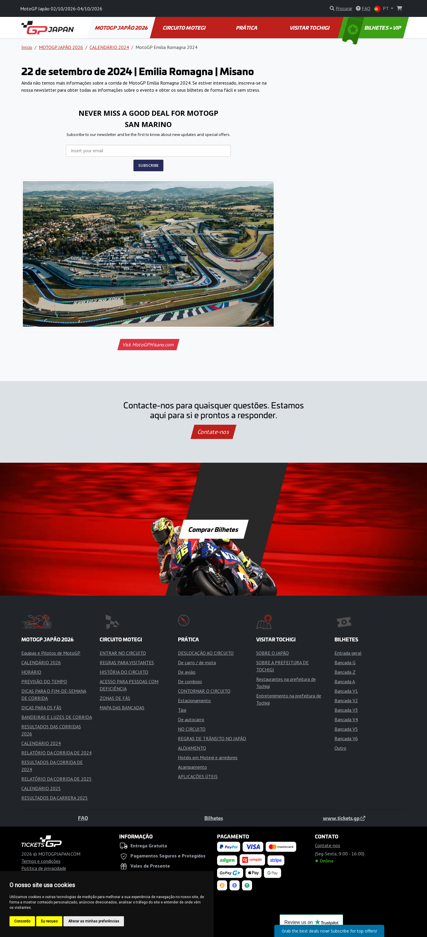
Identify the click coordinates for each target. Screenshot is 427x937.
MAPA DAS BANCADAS (122, 708)
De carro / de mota (197, 662)
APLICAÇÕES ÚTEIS (198, 776)
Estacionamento (194, 700)
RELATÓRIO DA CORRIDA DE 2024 (56, 753)
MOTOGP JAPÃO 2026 (121, 27)
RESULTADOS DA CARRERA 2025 (54, 798)
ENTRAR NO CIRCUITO (123, 653)
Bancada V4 (346, 719)
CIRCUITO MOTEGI (184, 27)
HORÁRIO (31, 672)
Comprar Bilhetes (213, 529)
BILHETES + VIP (372, 27)
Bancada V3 (346, 710)
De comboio (190, 681)
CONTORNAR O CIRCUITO (204, 691)
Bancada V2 (346, 700)
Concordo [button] (22, 921)
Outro (340, 748)
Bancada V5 (346, 729)
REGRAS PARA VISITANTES (127, 662)
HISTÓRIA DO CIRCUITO (124, 672)
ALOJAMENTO (192, 748)
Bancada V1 (346, 691)
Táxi (182, 710)
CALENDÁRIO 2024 (109, 47)
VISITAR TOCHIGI (310, 27)
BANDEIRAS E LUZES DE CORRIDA (56, 717)
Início (26, 47)
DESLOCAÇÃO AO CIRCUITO (206, 653)
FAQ (83, 818)
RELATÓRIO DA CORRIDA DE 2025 (56, 779)
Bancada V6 (346, 738)
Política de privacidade (43, 868)
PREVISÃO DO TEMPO (44, 681)
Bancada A (344, 681)
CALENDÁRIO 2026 (41, 662)
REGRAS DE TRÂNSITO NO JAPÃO (212, 738)
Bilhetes (213, 818)
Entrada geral (347, 653)
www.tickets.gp (344, 818)
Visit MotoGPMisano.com (148, 345)
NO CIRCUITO (191, 729)
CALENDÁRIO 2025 (41, 788)
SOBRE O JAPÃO (272, 653)
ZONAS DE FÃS (115, 698)
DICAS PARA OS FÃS (41, 708)
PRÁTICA (247, 27)
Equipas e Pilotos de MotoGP (50, 653)
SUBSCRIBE (148, 165)
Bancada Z (345, 672)
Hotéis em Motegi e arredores (208, 757)
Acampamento (192, 767)
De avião (186, 672)
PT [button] (382, 8)
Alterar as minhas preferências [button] (93, 921)
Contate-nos (213, 432)
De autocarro (191, 719)
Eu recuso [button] (49, 921)
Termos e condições (40, 861)
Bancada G (345, 662)
